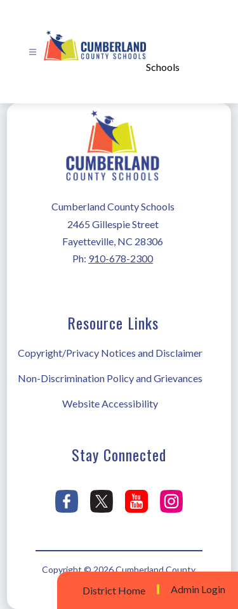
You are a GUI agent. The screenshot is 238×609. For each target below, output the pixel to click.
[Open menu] (32, 52)
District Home (114, 590)
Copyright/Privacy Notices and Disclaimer (110, 353)
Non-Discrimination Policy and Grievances (110, 378)
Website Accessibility (110, 403)
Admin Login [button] (198, 589)
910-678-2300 (120, 258)
